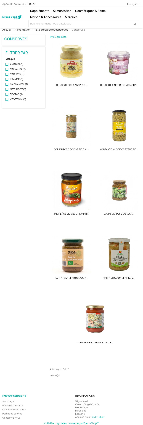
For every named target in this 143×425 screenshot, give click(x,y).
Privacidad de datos (12, 405)
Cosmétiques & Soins (90, 11)
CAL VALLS (18, 69)
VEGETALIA (18, 99)
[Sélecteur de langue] (134, 4)
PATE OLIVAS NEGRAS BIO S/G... (71, 278)
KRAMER (16, 79)
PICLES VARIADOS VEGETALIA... (119, 278)
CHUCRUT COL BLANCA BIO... (71, 85)
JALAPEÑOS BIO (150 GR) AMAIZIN (71, 213)
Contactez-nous (11, 417)
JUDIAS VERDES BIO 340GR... (119, 213)
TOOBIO (16, 94)
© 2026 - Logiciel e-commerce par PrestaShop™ (71, 423)
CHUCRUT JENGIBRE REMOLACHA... (119, 85)
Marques (71, 17)
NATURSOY (18, 89)
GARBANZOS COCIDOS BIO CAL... (71, 149)
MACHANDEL (19, 84)
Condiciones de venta (14, 409)
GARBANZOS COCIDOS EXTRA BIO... (119, 149)
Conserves (15, 39)
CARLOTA (17, 74)
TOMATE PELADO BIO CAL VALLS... (95, 342)
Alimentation (62, 11)
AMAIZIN (16, 64)
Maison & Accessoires (45, 17)
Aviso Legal (8, 401)
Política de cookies (12, 413)
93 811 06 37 (28, 4)
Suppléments (39, 11)
